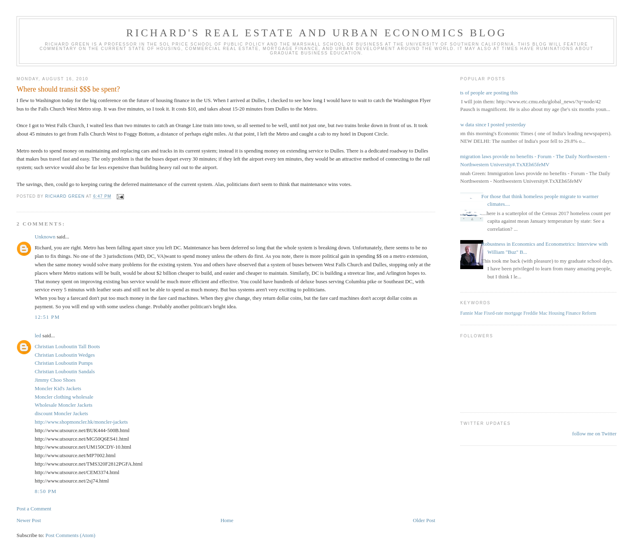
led (38, 335)
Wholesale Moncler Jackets (63, 405)
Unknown (45, 237)
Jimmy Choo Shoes (55, 380)
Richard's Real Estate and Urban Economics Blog (316, 33)
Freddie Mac (535, 313)
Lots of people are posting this (486, 93)
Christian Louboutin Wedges (65, 355)
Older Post (424, 520)
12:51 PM (47, 317)
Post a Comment (34, 509)
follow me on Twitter (594, 434)
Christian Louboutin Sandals (65, 371)
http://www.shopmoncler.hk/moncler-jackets (81, 422)
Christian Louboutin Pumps (64, 363)
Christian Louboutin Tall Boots (67, 346)
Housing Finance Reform (572, 313)
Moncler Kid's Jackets (58, 388)
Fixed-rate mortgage (503, 313)
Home (226, 520)
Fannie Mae (471, 313)
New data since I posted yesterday (490, 124)
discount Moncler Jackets (61, 413)
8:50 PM (46, 491)
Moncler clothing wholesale (64, 397)
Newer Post (29, 520)
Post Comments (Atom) (70, 535)
